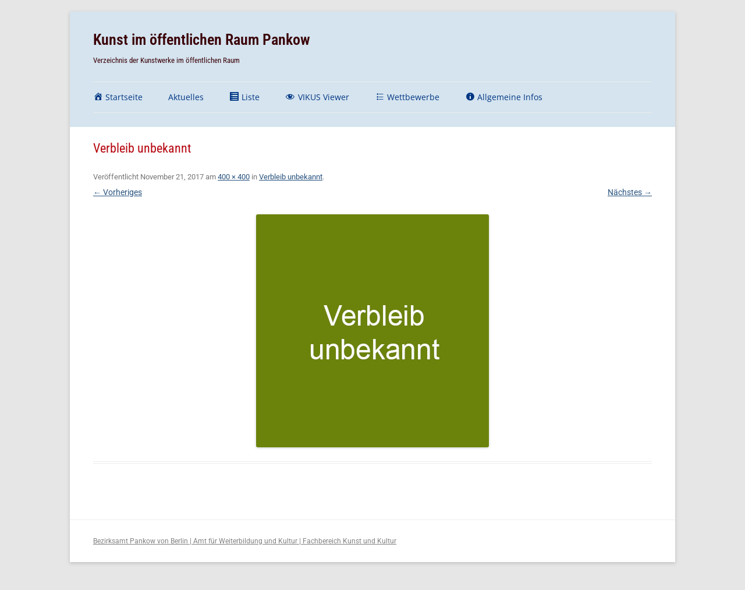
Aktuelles (186, 97)
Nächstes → (630, 192)
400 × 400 (234, 176)
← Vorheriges (117, 192)
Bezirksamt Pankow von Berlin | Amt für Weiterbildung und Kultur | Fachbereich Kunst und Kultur (244, 541)
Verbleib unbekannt (290, 176)
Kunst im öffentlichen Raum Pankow (201, 39)
